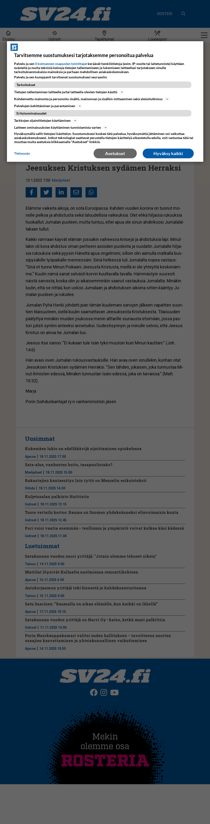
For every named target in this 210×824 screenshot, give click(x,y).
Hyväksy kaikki (168, 153)
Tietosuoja (22, 153)
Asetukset (115, 153)
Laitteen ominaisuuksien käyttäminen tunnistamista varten (61, 127)
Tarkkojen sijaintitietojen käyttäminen (45, 120)
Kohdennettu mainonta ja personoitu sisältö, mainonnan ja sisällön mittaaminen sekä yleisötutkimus (91, 99)
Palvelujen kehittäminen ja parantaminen (48, 106)
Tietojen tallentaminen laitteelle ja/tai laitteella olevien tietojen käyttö (69, 92)
